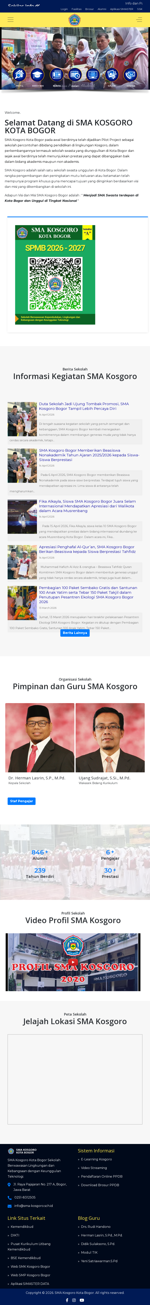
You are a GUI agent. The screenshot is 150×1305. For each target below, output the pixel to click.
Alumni (102, 9)
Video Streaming (94, 1168)
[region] (75, 61)
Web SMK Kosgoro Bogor (30, 1266)
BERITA (57, 86)
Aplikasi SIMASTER (121, 9)
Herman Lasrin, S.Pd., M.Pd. (102, 1235)
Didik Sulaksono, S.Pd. (98, 1244)
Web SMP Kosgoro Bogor (30, 1275)
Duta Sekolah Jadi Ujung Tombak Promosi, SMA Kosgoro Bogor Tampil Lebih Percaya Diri (84, 595)
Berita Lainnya (75, 633)
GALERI (112, 86)
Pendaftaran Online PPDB (101, 1176)
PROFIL (19, 86)
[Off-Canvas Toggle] (139, 20)
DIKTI (15, 1235)
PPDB (91, 51)
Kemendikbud (22, 1227)
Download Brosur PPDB (100, 1185)
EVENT (75, 86)
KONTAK (131, 86)
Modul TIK (89, 1252)
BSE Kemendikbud (26, 1258)
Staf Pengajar (21, 801)
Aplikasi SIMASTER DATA (30, 1284)
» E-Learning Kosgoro (95, 1159)
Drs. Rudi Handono (96, 1227)
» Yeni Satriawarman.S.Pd (98, 1261)
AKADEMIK (37, 86)
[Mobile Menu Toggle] (10, 20)
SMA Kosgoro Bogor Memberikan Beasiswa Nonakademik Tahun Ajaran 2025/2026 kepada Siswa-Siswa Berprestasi (89, 644)
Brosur (89, 9)
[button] (19, 74)
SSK (139, 9)
